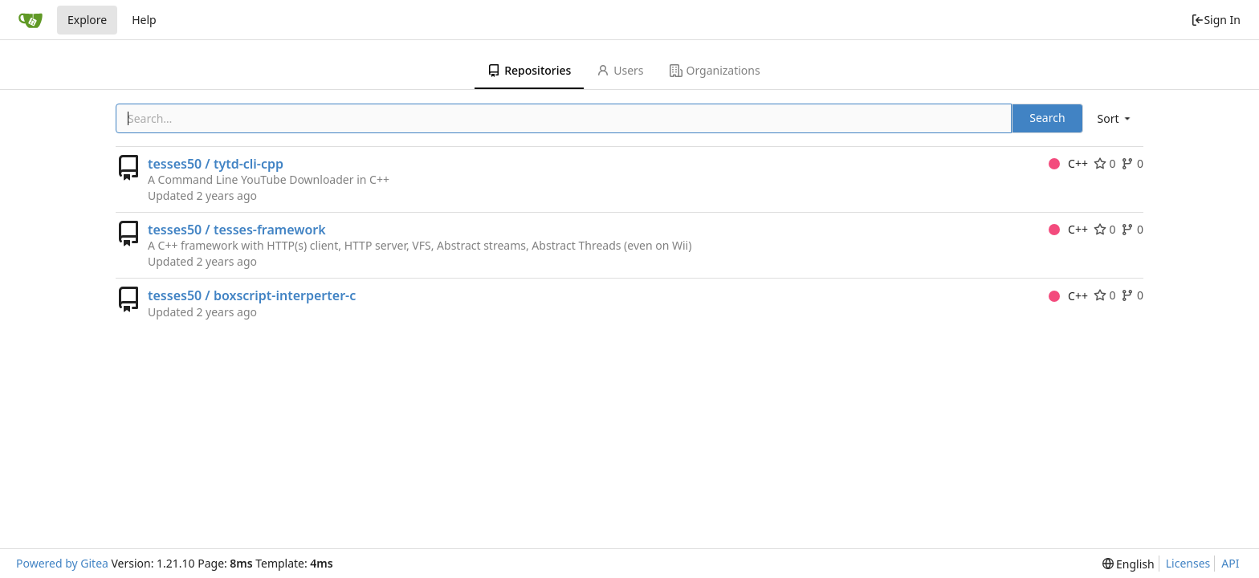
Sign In (1216, 19)
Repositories (529, 70)
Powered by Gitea (62, 563)
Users (620, 70)
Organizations (715, 70)
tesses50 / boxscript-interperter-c (252, 295)
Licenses (1188, 563)
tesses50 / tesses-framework (237, 230)
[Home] (30, 20)
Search (1047, 117)
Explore (87, 19)
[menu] (1115, 118)
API (1230, 563)
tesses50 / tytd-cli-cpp (215, 164)
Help (144, 19)
